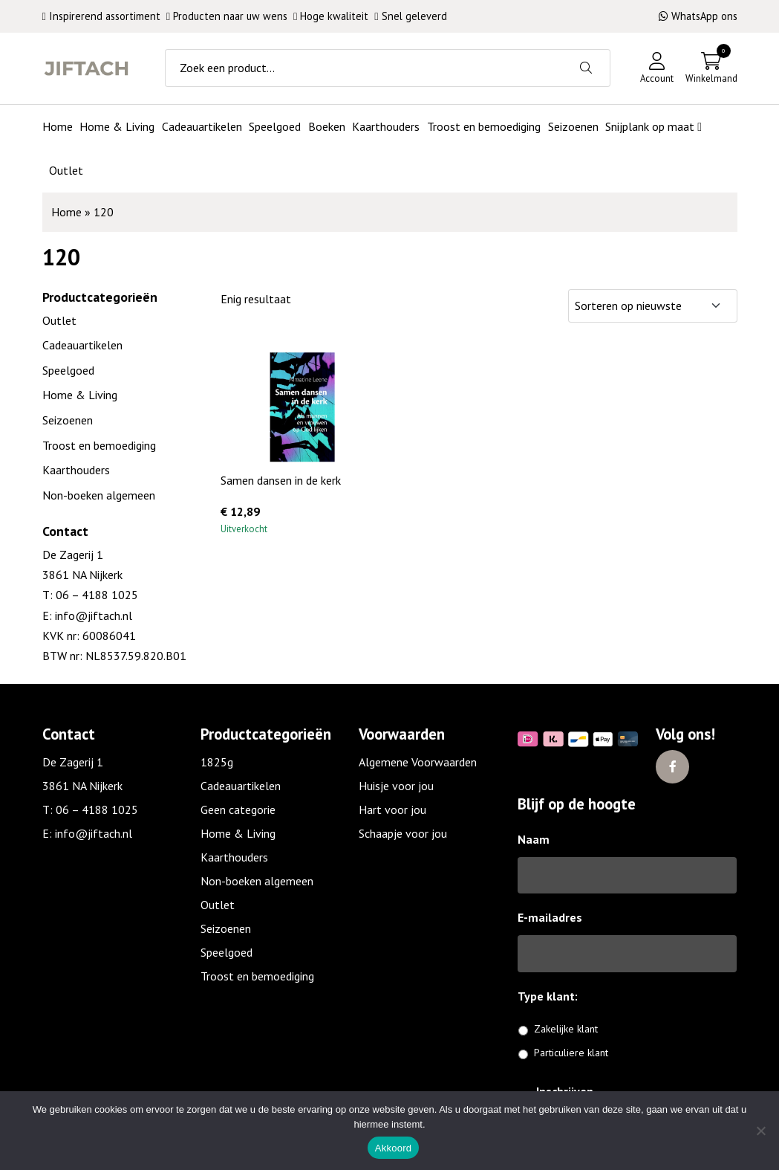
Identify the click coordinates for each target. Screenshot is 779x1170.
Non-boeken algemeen (98, 495)
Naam (534, 839)
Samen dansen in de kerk (281, 480)
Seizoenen (67, 420)
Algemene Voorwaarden (418, 761)
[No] (760, 1130)
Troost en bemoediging (99, 445)
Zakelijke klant (566, 1028)
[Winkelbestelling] (652, 306)
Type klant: (553, 996)
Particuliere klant (571, 1052)
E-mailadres (550, 917)
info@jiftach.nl (92, 615)
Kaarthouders (76, 469)
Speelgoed (68, 370)
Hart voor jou (392, 809)
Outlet (59, 320)
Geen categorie (238, 809)
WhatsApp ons (698, 16)
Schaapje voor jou (403, 833)
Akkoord (393, 1148)
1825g (217, 761)
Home (66, 211)
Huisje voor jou (396, 785)
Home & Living (79, 394)
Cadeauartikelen (82, 344)
